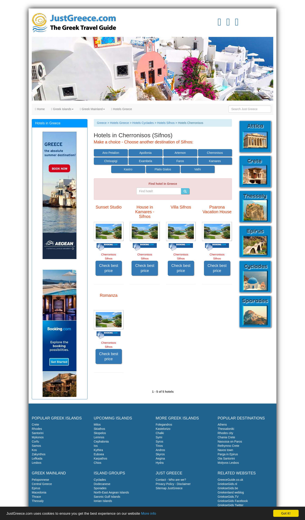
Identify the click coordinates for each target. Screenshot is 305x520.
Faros (180, 161)
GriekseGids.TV (228, 496)
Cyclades (100, 479)
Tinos (159, 445)
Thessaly (38, 501)
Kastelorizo (163, 428)
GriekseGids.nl (227, 484)
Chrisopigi (110, 161)
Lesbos (36, 462)
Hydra (160, 462)
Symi (159, 437)
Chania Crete (226, 437)
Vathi (197, 169)
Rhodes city (225, 433)
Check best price (108, 268)
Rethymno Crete (228, 445)
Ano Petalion (110, 152)
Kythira (98, 450)
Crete (35, 424)
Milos (97, 424)
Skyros (160, 454)
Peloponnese (40, 479)
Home (40, 109)
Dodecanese (102, 484)
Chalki (160, 433)
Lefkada (37, 458)
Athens (222, 424)
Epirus (36, 488)
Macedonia (39, 492)
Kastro (128, 169)
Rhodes (37, 428)
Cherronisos (215, 152)
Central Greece (42, 484)
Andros (160, 450)
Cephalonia (101, 441)
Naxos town (225, 450)
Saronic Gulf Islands (107, 496)
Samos (36, 445)
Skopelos (100, 433)
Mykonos (38, 437)
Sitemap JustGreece (169, 488)
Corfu (35, 441)
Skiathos (99, 428)
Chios (97, 462)
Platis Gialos (163, 169)
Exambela (145, 161)
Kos (34, 450)
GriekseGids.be (228, 488)
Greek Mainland (92, 109)
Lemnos (99, 437)
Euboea (99, 454)
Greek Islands (62, 109)
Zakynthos (39, 454)
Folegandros (164, 424)
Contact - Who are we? (171, 479)
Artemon (180, 152)
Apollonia (145, 152)
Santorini (37, 433)
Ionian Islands (103, 501)
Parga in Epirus (228, 454)
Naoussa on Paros (230, 441)
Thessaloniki (226, 428)
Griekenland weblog (231, 492)
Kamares (215, 161)
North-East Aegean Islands (111, 492)
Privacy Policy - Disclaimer (173, 484)
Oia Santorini (226, 458)
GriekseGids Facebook (233, 501)
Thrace (36, 496)
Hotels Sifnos (166, 123)
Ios (96, 445)
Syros (159, 441)
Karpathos (100, 458)
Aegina (160, 458)
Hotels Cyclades (143, 123)
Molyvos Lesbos (228, 462)
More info (148, 514)
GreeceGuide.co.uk (230, 479)
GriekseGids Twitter (231, 505)
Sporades (100, 488)
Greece (102, 123)
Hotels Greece (121, 109)
